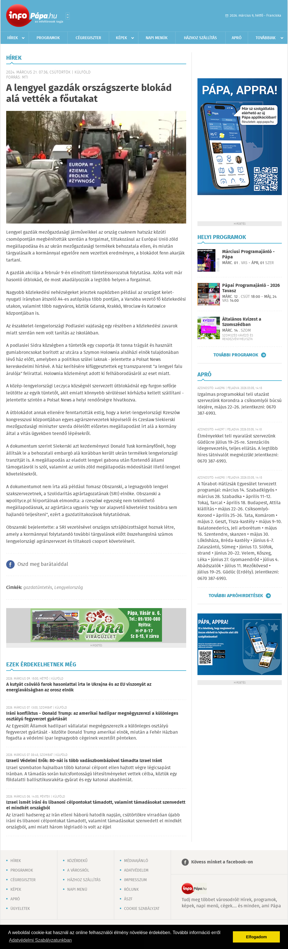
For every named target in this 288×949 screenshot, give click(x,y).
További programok (235, 355)
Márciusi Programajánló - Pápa (248, 254)
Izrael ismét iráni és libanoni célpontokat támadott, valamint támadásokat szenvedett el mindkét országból (95, 805)
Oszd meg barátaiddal (42, 564)
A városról (78, 870)
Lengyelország (68, 587)
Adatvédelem (136, 870)
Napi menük (157, 38)
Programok (48, 38)
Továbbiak (266, 38)
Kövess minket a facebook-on (222, 862)
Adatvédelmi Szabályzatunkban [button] (40, 940)
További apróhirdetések (236, 595)
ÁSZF (128, 899)
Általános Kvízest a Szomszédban (241, 322)
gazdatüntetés (37, 587)
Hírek (12, 38)
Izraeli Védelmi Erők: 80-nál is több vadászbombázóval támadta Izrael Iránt (84, 760)
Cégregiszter (88, 38)
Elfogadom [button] (256, 937)
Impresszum (135, 880)
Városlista (68, 16)
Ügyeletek (20, 909)
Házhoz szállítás (200, 38)
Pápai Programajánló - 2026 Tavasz (251, 288)
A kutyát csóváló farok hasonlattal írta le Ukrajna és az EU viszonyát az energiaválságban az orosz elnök (78, 687)
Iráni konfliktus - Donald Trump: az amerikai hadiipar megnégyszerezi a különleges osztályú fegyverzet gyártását (92, 716)
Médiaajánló (136, 861)
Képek (121, 38)
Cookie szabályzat (141, 909)
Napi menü (77, 890)
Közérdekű (77, 861)
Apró (237, 38)
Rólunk (131, 890)
